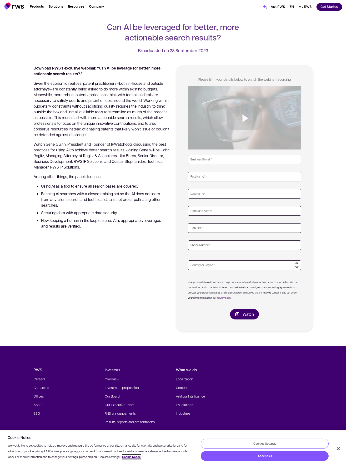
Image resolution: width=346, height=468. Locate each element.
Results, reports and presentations (130, 422)
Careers (39, 379)
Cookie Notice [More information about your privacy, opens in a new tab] (131, 457)
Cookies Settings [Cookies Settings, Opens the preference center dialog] (264, 443)
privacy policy (224, 297)
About (38, 405)
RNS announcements (120, 413)
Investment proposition (122, 387)
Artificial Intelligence (190, 396)
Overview (112, 379)
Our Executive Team (119, 405)
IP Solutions (184, 405)
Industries (183, 413)
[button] (14, 6)
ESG (37, 413)
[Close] (338, 448)
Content (182, 387)
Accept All (265, 456)
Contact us (41, 387)
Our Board (112, 396)
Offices (39, 396)
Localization (184, 379)
